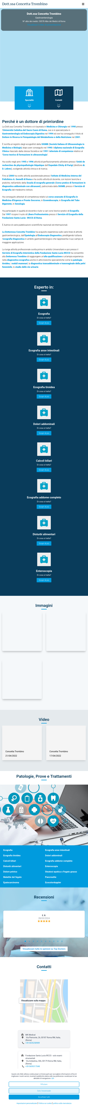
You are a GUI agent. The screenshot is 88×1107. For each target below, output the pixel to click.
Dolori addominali (53, 855)
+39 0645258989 (32, 1043)
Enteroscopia (51, 866)
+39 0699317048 (32, 1066)
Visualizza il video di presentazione (44, 24)
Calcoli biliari (9, 861)
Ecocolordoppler (53, 882)
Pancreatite (50, 877)
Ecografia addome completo (58, 861)
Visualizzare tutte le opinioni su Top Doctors (44, 949)
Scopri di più (44, 323)
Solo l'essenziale (44, 1091)
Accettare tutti (44, 1097)
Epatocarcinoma (11, 882)
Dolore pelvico (10, 871)
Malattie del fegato (12, 877)
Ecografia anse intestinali (57, 850)
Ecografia (7, 850)
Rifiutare (43, 1084)
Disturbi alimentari (12, 866)
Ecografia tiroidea (12, 855)
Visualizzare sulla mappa (33, 1000)
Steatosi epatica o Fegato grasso (61, 871)
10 (62, 941)
